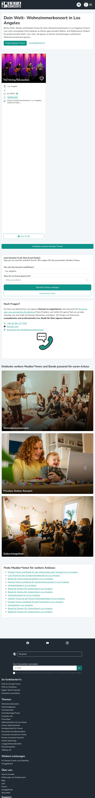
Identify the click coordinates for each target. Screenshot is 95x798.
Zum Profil (25, 236)
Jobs (3, 783)
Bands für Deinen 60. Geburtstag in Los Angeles (30, 592)
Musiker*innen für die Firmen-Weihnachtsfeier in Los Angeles (36, 598)
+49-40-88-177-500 (17, 323)
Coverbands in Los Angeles (20, 605)
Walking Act (6, 750)
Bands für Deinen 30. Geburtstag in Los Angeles (30, 608)
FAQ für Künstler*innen (11, 684)
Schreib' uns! (13, 326)
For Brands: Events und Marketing (15, 760)
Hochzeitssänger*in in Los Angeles (24, 595)
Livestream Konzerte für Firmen (14, 734)
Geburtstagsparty (8, 707)
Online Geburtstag (9, 740)
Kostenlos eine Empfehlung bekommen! (25, 329)
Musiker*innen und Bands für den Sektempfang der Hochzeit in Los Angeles (43, 572)
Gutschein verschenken (11, 693)
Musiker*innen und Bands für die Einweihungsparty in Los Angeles (38, 582)
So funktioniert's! (37, 43)
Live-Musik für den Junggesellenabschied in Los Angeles (34, 575)
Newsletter (6, 793)
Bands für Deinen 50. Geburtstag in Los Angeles (30, 588)
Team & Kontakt (8, 774)
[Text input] (45, 668)
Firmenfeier (6, 719)
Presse (4, 786)
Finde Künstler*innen (15, 43)
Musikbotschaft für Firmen (12, 728)
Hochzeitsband (7, 710)
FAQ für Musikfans (9, 687)
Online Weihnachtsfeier (11, 725)
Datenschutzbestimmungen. (71, 673)
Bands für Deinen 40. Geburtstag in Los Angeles (30, 611)
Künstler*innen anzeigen (47, 287)
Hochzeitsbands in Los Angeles (22, 585)
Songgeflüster (7, 763)
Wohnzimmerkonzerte (10, 704)
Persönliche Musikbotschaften (13, 731)
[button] (88, 4)
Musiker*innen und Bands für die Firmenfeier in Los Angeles (35, 601)
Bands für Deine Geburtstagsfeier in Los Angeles (30, 578)
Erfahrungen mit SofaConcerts (14, 777)
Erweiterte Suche (48, 293)
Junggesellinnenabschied (11, 744)
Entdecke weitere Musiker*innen (47, 246)
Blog (3, 780)
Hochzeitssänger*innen (11, 713)
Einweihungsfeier (8, 747)
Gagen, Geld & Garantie (11, 690)
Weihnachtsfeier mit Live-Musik (14, 722)
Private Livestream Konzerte (13, 737)
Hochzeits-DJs (7, 716)
